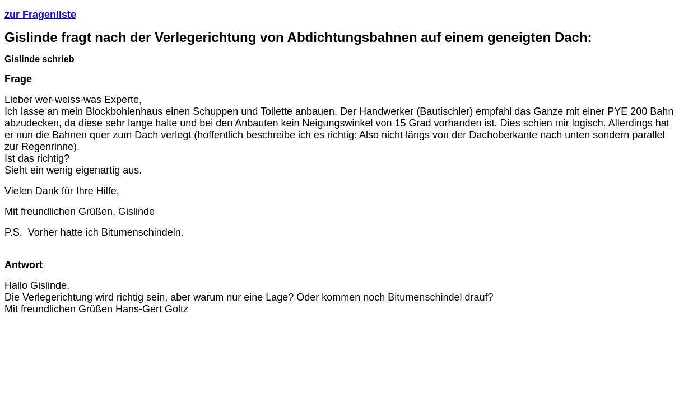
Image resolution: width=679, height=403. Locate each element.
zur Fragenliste (40, 14)
